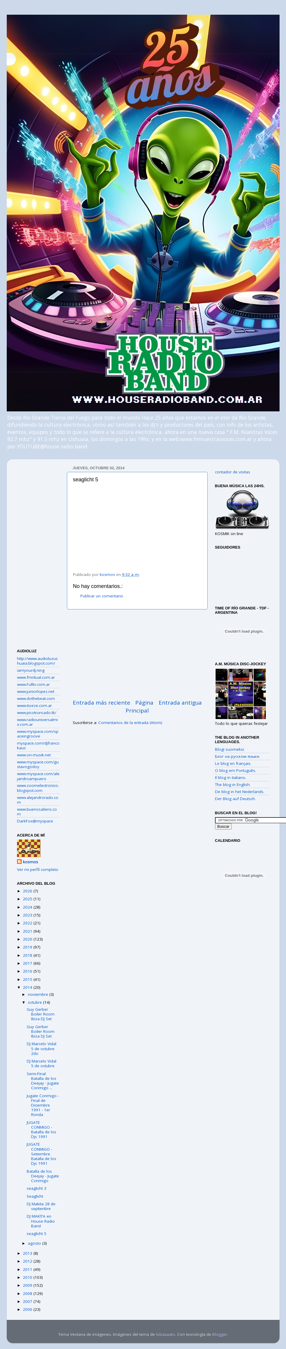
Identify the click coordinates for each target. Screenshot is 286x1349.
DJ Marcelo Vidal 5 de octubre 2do (41, 1048)
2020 (28, 939)
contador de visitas (232, 472)
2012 (28, 1261)
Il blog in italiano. (230, 777)
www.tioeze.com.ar (34, 705)
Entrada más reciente (101, 702)
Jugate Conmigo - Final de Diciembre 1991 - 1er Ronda (43, 1105)
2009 (28, 1285)
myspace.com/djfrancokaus (38, 745)
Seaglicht (35, 1196)
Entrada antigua (180, 702)
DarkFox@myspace (35, 821)
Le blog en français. (233, 763)
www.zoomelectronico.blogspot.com (38, 788)
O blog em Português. (235, 770)
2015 (28, 979)
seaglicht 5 (36, 1233)
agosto (35, 1243)
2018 (28, 955)
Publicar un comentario (101, 596)
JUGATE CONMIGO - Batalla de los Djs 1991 (41, 1129)
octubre (35, 1002)
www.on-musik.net (34, 755)
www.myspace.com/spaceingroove (37, 734)
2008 (28, 1293)
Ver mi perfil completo (37, 869)
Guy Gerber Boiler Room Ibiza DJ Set (41, 1014)
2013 (28, 1253)
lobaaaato (165, 1334)
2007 (28, 1301)
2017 (28, 963)
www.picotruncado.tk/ (36, 712)
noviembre (38, 994)
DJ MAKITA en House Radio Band (41, 1221)
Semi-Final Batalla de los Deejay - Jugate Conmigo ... (43, 1081)
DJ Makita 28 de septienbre (41, 1206)
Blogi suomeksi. (230, 749)
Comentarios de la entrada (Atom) (130, 722)
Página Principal (139, 706)
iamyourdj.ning (31, 670)
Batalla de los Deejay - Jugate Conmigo (43, 1176)
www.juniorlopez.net (35, 691)
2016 (28, 971)
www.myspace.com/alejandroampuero (38, 776)
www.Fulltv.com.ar (33, 684)
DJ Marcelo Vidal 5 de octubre (41, 1063)
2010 (28, 1277)
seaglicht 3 (36, 1188)
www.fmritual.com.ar (36, 677)
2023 (28, 915)
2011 (28, 1269)
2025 (28, 898)
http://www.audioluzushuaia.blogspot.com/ (37, 661)
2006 (28, 1309)
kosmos (30, 861)
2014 (28, 987)
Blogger (219, 1334)
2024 (28, 907)
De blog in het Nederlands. (239, 791)
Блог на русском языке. (237, 756)
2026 (28, 891)
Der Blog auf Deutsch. (235, 798)
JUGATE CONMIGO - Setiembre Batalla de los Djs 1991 (41, 1154)
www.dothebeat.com (36, 698)
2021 (28, 931)
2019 (28, 947)
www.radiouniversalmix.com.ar (37, 722)
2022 (28, 923)
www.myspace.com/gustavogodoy (38, 764)
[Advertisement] (137, 654)
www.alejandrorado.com (37, 800)
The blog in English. (233, 784)
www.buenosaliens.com (37, 812)
